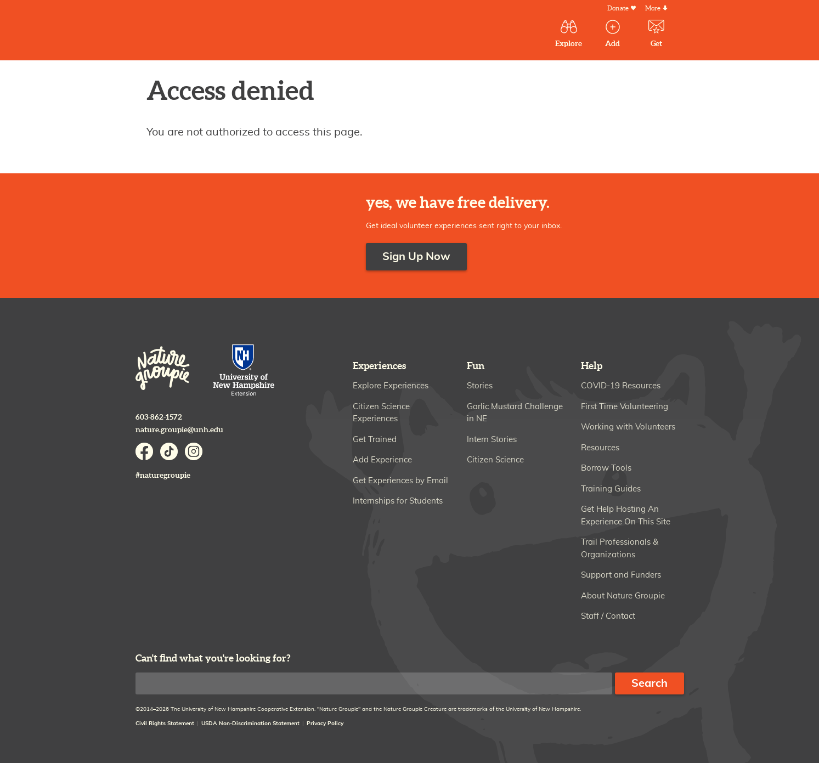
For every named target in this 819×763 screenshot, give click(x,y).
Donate (618, 8)
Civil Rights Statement (164, 723)
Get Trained (375, 440)
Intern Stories (492, 440)
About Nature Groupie (623, 596)
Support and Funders (621, 575)
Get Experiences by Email (400, 481)
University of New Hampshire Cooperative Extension (244, 371)
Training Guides (611, 489)
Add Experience (382, 460)
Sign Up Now (416, 256)
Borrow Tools (606, 468)
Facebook (144, 451)
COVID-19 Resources (620, 386)
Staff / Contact (608, 616)
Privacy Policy (325, 723)
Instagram (193, 451)
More (652, 8)
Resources (600, 448)
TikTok (169, 451)
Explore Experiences (390, 386)
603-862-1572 (158, 417)
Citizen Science (495, 460)
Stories (480, 386)
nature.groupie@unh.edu (179, 430)
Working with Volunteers (628, 427)
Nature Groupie (216, 32)
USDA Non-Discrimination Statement (250, 723)
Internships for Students (398, 501)
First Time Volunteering (624, 407)
